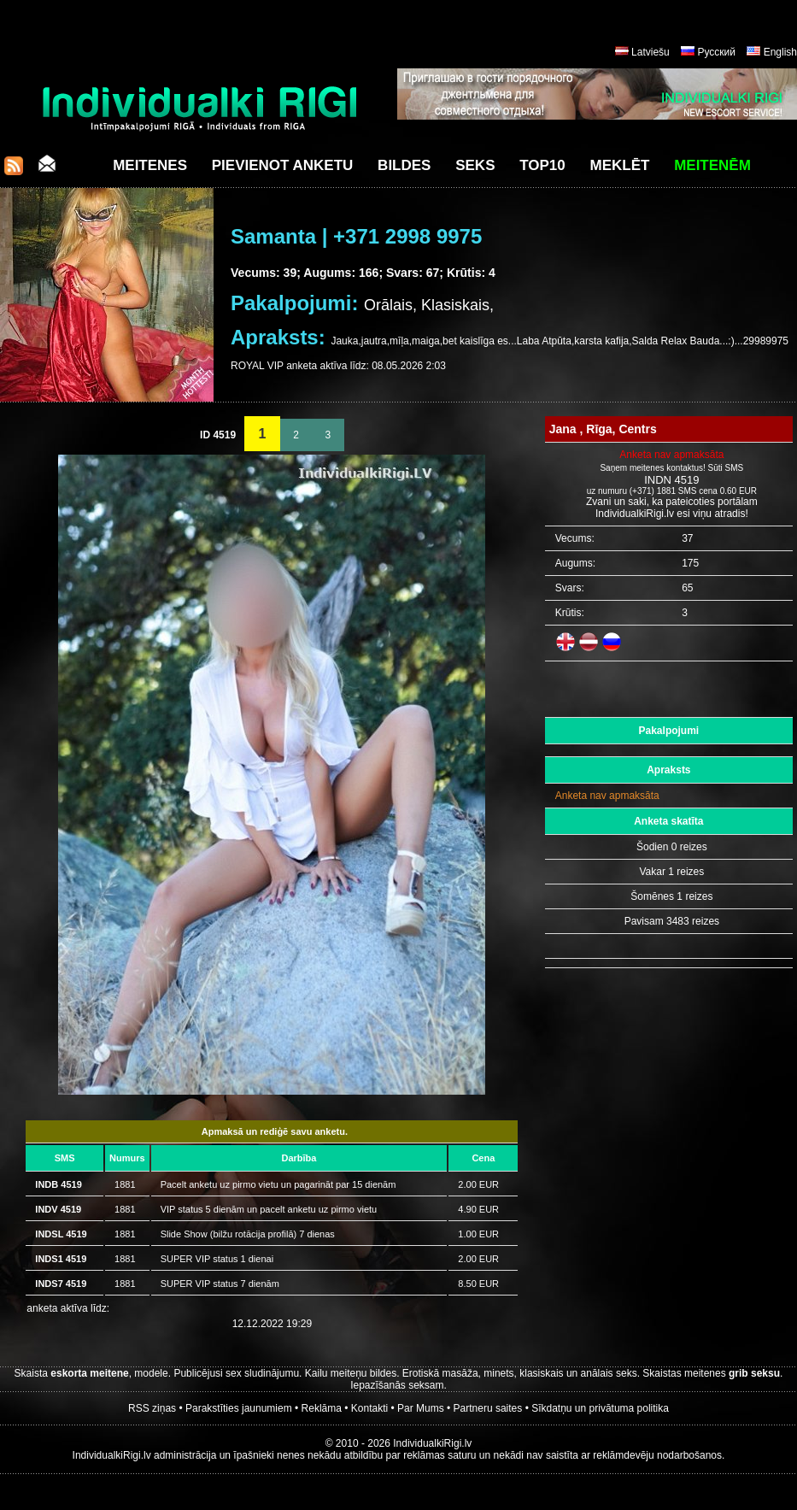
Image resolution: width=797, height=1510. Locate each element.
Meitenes (150, 165)
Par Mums (420, 1408)
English (780, 52)
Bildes (404, 165)
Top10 (542, 165)
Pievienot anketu (283, 165)
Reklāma (322, 1408)
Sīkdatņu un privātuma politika (600, 1408)
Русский (716, 52)
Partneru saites (488, 1408)
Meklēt (620, 165)
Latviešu (650, 52)
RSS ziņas (152, 1408)
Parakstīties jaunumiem (238, 1408)
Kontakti (369, 1408)
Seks (475, 165)
